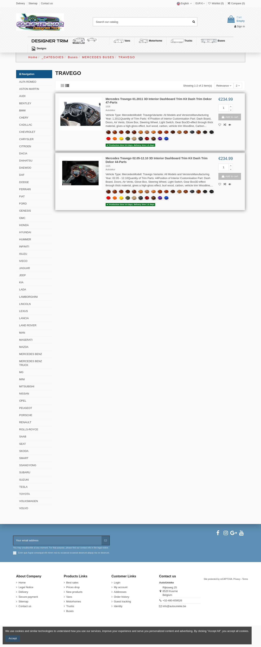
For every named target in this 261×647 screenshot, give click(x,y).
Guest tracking (122, 601)
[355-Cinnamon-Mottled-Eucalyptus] (166, 132)
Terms (245, 579)
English (184, 3)
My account (120, 587)
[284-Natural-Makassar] (198, 132)
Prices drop (73, 587)
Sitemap (33, 3)
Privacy (236, 579)
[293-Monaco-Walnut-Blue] (192, 132)
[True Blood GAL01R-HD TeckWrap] (146, 138)
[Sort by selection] (224, 85)
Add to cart (229, 117)
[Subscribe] (105, 540)
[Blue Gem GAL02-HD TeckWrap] (166, 138)
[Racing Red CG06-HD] (108, 138)
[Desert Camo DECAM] (134, 138)
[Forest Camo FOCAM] (127, 138)
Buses (70, 611)
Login (117, 582)
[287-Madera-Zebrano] (179, 132)
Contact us (47, 3)
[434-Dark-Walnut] (127, 132)
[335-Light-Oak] (140, 132)
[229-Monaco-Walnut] (185, 132)
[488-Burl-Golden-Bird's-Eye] (153, 132)
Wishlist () (216, 3)
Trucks (70, 606)
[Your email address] (57, 540)
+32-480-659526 (172, 600)
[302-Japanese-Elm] (114, 132)
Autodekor (110, 110)
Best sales (72, 582)
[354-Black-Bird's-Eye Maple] (205, 132)
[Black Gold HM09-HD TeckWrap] (153, 138)
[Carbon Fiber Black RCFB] (140, 138)
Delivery (21, 3)
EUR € (200, 3)
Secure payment (28, 596)
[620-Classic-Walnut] (121, 132)
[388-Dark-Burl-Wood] (108, 132)
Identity (118, 606)
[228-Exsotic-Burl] (134, 132)
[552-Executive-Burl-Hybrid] (146, 132)
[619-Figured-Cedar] (160, 132)
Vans (69, 596)
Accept (13, 638)
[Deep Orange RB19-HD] (114, 138)
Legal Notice (26, 587)
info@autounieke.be (174, 606)
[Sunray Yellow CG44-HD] (121, 138)
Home (22, 582)
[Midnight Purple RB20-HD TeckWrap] (160, 138)
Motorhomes (73, 601)
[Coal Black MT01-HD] (211, 132)
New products (74, 591)
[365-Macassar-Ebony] (172, 132)
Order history (121, 596)
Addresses (120, 591)
